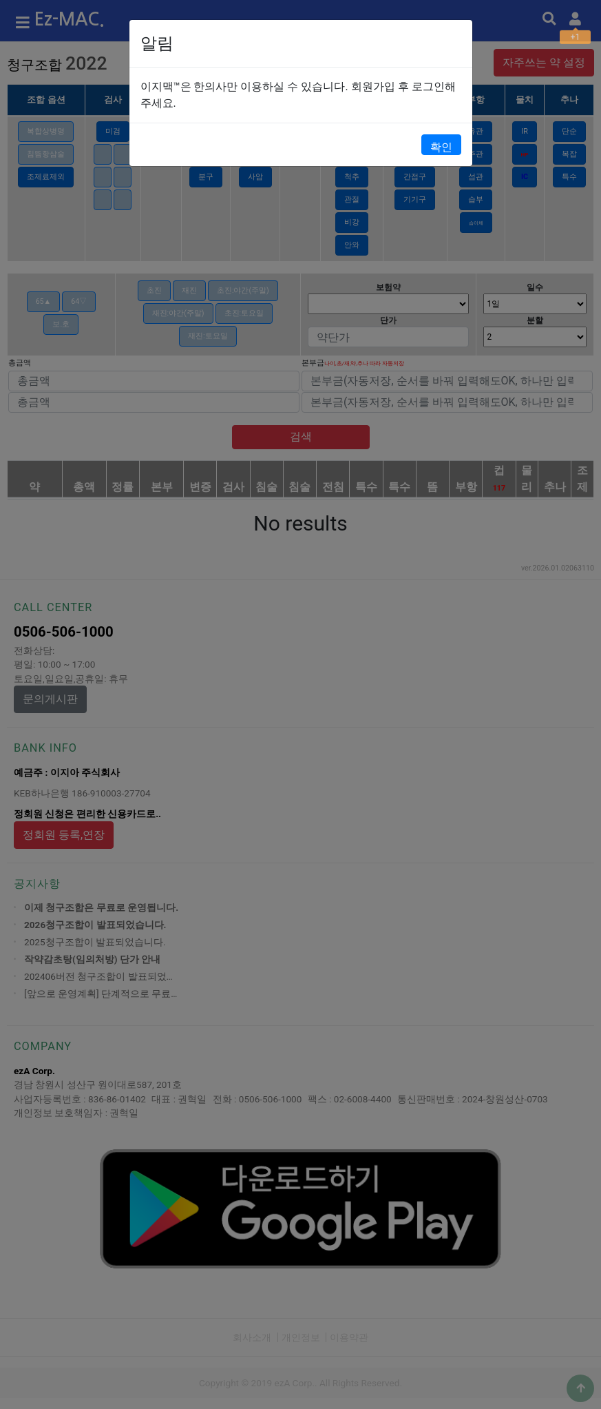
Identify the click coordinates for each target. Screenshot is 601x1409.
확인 (441, 147)
